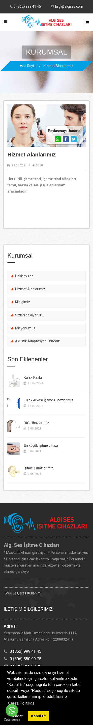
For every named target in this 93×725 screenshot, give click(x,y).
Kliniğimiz (20, 302)
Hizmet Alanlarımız (58, 66)
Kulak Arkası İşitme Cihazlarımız (48, 400)
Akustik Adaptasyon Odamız (35, 341)
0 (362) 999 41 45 (27, 6)
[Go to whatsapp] (12, 710)
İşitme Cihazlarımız (38, 468)
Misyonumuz (23, 328)
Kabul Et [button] (38, 716)
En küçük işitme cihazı (41, 445)
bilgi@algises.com (69, 6)
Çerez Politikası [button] (21, 703)
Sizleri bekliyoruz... (27, 315)
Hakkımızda (22, 276)
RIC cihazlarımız (36, 423)
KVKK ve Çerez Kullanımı (22, 593)
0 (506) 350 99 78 (25, 658)
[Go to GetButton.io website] (12, 720)
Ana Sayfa (28, 66)
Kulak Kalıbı (33, 377)
